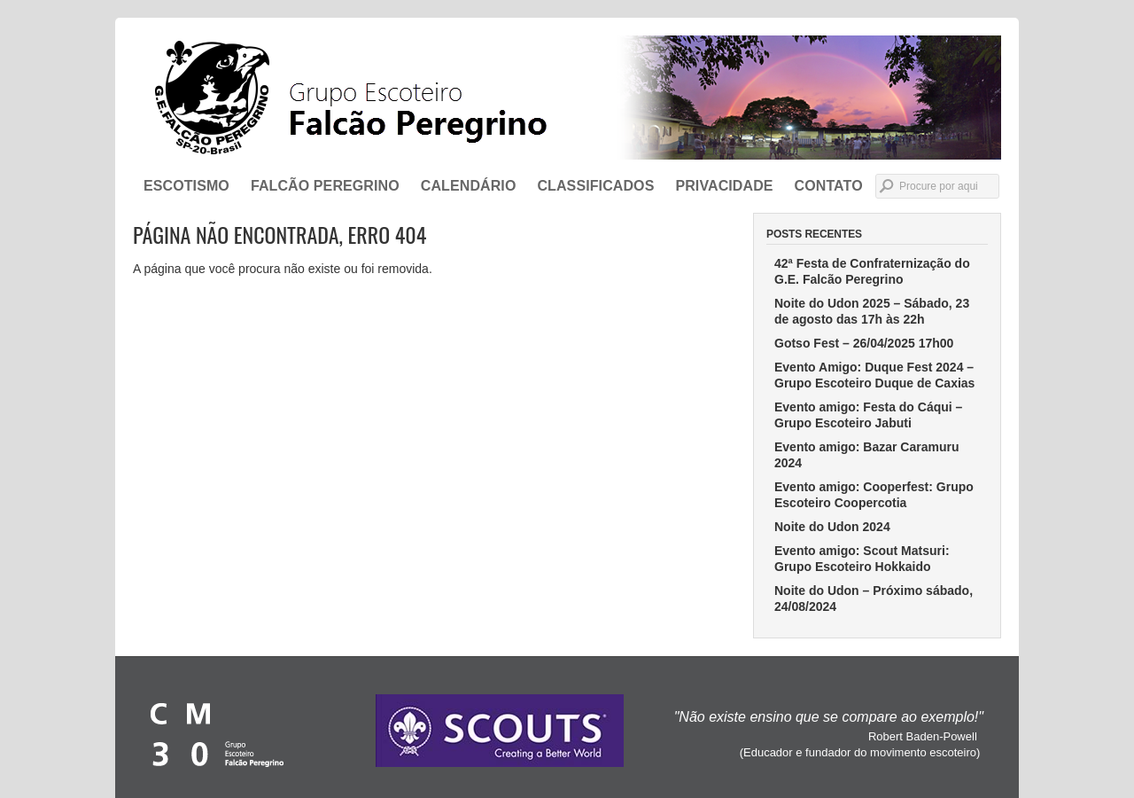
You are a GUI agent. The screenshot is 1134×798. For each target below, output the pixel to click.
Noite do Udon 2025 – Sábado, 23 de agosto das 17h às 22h (871, 311)
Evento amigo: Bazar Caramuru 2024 (866, 455)
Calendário (469, 185)
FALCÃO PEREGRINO (325, 185)
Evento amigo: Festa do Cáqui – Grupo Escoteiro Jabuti (868, 415)
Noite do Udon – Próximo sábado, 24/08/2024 (873, 598)
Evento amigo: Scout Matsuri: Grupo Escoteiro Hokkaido (862, 559)
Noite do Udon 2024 (832, 527)
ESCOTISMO (186, 185)
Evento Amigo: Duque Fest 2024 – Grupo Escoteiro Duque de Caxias (874, 375)
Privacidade (724, 185)
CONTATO (829, 185)
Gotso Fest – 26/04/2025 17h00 (863, 343)
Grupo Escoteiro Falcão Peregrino (567, 97)
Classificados (595, 185)
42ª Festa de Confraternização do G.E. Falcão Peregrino (872, 271)
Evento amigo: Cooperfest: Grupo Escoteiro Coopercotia (874, 495)
